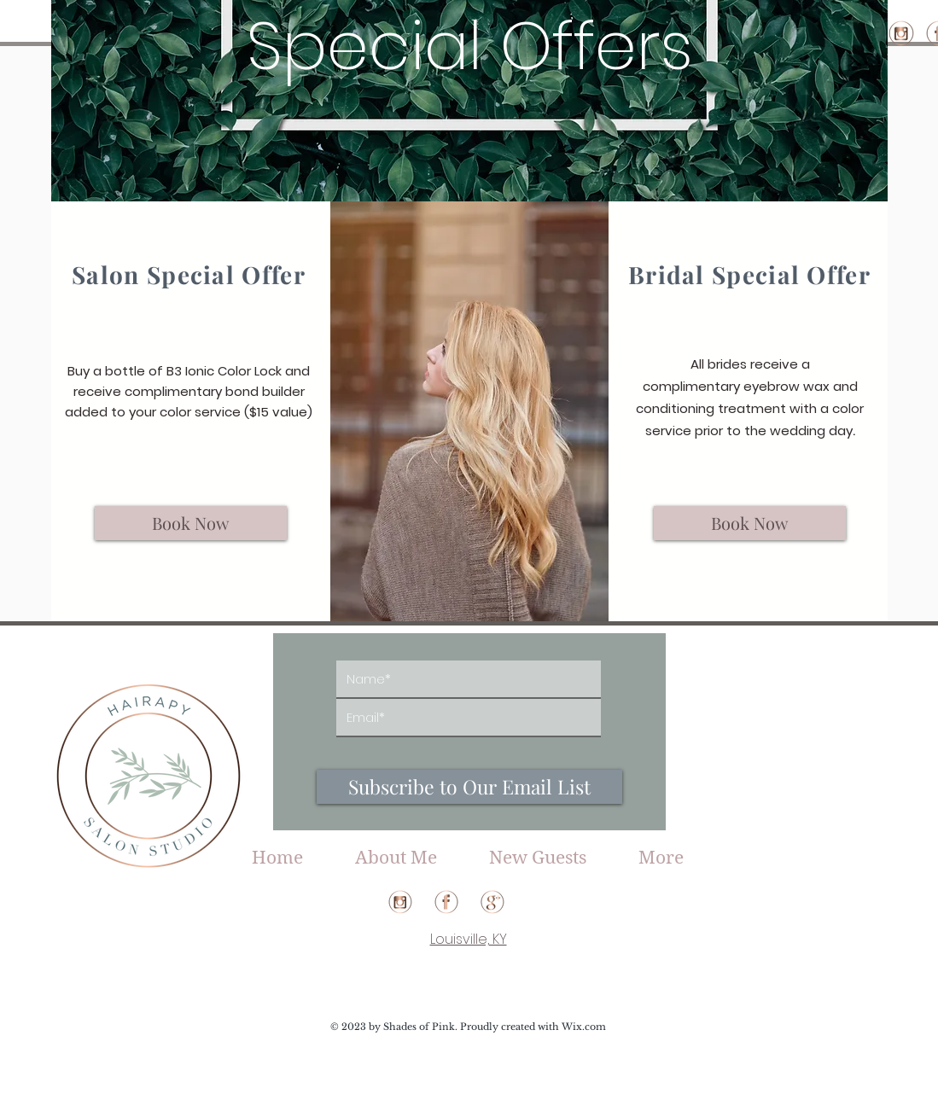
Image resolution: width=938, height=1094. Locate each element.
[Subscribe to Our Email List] (469, 787)
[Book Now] (191, 523)
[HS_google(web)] (492, 902)
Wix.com (584, 1027)
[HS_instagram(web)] (901, 33)
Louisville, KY (468, 939)
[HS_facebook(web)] (446, 902)
